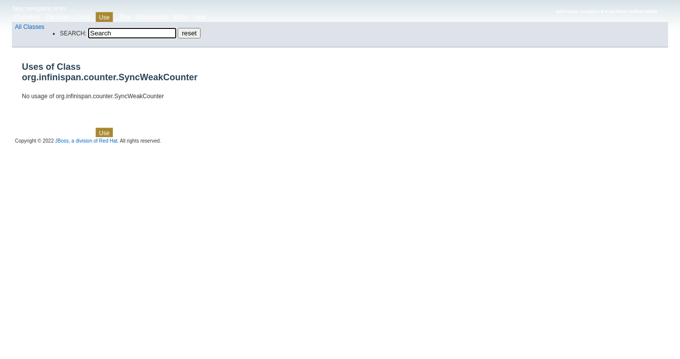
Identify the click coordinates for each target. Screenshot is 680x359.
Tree (124, 16)
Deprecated (151, 16)
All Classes (29, 26)
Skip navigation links (39, 8)
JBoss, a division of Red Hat (86, 141)
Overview (27, 16)
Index (180, 16)
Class (82, 16)
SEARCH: (73, 33)
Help (200, 16)
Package (57, 16)
